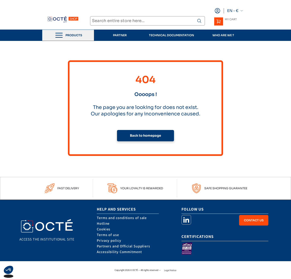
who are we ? (223, 35)
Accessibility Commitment (119, 251)
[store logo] (61, 20)
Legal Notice (170, 270)
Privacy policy (109, 240)
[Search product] (199, 20)
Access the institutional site (46, 239)
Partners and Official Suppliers (123, 246)
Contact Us (254, 220)
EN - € (235, 11)
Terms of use (108, 234)
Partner (120, 35)
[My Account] (217, 10)
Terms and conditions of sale (122, 217)
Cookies (103, 229)
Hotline (103, 223)
